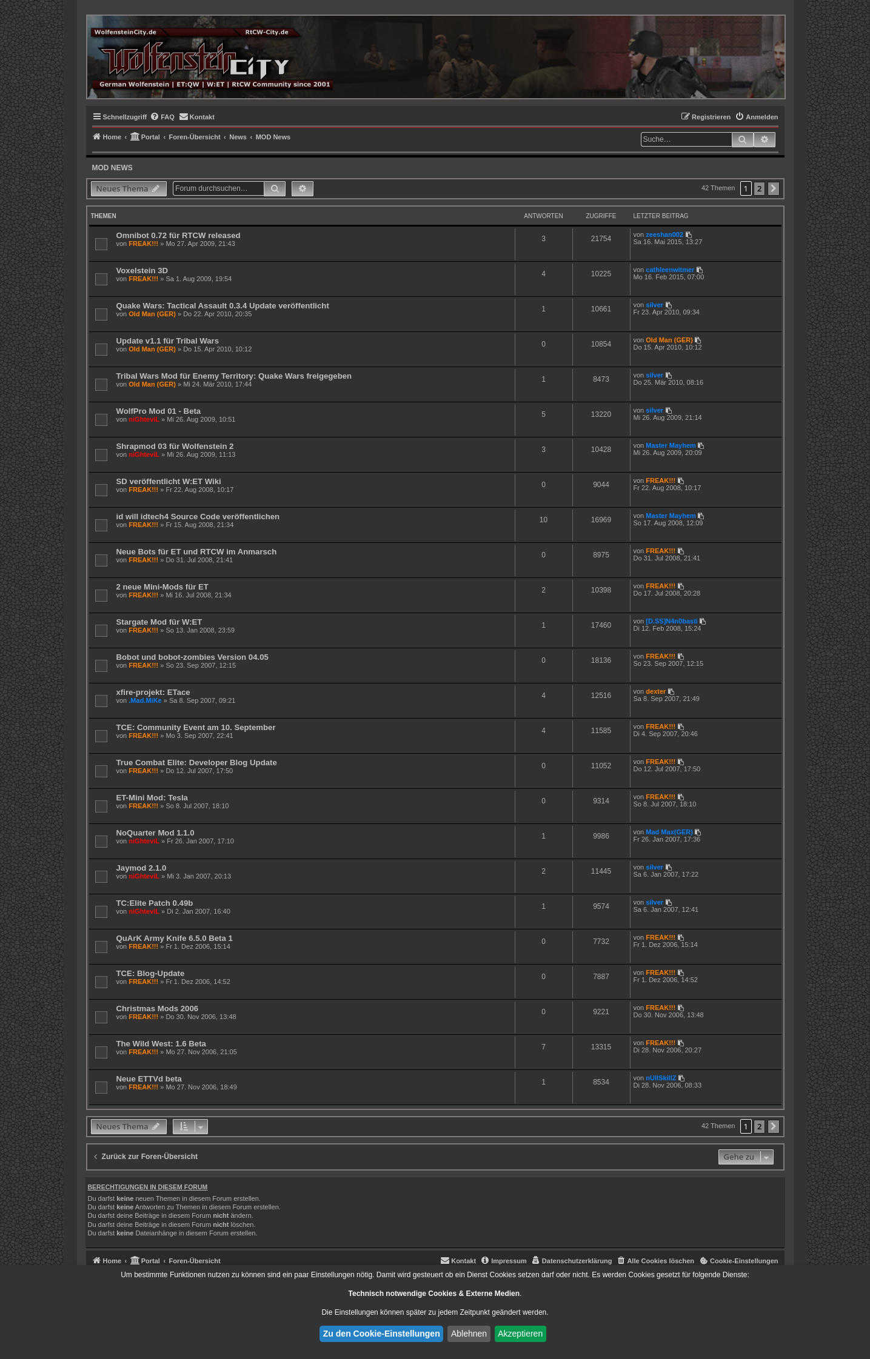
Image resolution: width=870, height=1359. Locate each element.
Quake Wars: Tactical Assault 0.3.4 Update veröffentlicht (222, 305)
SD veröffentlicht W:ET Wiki (168, 481)
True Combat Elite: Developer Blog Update (196, 762)
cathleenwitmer (670, 269)
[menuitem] (162, 117)
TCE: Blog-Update (150, 973)
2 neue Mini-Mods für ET (162, 586)
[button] (774, 189)
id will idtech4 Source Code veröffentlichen (198, 516)
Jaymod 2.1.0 (141, 867)
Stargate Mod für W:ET (159, 621)
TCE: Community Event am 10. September (196, 727)
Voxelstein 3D (142, 270)
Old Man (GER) (152, 313)
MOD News (112, 168)
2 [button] (759, 188)
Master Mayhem (671, 445)
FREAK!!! (143, 243)
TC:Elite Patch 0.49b (154, 903)
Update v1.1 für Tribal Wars (167, 340)
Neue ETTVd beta (149, 1078)
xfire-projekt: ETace (153, 692)
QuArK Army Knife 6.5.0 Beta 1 (174, 938)
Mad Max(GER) (669, 832)
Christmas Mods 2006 (157, 1008)
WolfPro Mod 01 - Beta (158, 411)
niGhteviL (144, 419)
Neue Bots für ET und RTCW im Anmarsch (196, 551)
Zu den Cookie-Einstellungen (381, 1333)
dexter (656, 691)
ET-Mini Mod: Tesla (152, 797)
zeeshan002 (664, 234)
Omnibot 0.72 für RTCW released (178, 235)
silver (654, 304)
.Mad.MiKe (145, 700)
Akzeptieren (520, 1333)
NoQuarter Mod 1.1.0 (155, 832)
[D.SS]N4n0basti (672, 621)
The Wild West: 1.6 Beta (161, 1043)
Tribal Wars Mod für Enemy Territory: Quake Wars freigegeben (234, 375)
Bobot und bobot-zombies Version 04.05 (192, 657)
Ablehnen (469, 1333)
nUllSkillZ (661, 1078)
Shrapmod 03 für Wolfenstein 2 (175, 446)
